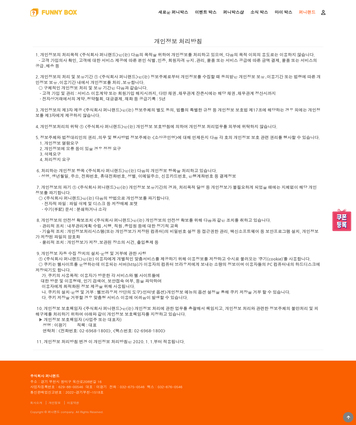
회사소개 (36, 403)
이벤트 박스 (206, 12)
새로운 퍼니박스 (173, 12)
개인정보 (55, 403)
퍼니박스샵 (233, 12)
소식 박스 (259, 12)
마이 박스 (283, 12)
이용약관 (73, 403)
